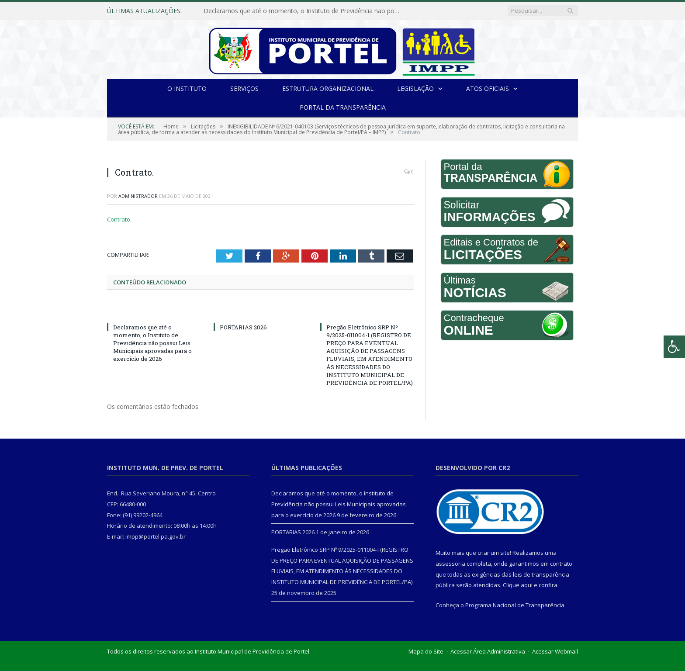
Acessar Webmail (555, 651)
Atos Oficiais (487, 88)
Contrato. (119, 219)
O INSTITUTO (187, 88)
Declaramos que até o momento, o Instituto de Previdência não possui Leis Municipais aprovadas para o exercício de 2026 (304, 11)
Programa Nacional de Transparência (514, 605)
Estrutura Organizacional (328, 88)
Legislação (415, 88)
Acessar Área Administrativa (487, 651)
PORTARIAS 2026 (243, 327)
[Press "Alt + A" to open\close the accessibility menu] (674, 347)
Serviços (244, 88)
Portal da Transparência (343, 107)
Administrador (138, 196)
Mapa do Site (425, 651)
